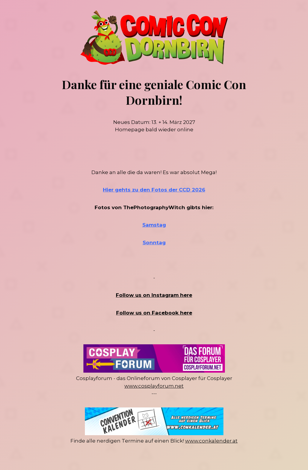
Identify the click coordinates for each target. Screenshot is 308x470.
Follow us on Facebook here (154, 313)
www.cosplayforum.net (154, 386)
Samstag (154, 225)
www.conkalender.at (211, 441)
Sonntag (154, 242)
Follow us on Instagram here (154, 295)
